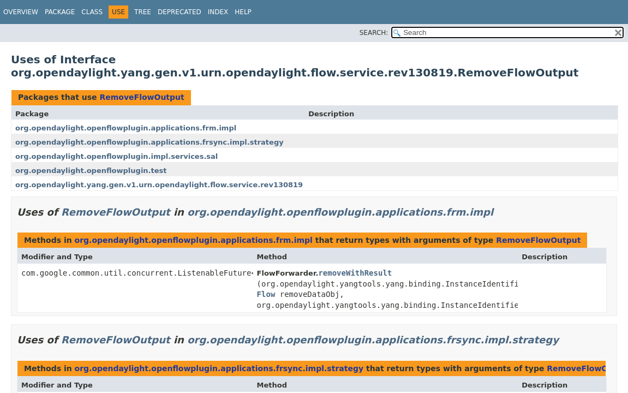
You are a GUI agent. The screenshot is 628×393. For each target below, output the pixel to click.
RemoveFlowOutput (141, 97)
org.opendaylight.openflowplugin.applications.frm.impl (125, 128)
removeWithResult (355, 273)
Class (92, 12)
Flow (266, 294)
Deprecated (179, 12)
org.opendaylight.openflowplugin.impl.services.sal (116, 156)
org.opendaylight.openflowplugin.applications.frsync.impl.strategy (149, 142)
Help (243, 12)
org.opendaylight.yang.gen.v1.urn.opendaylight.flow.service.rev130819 (159, 185)
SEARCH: (374, 33)
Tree (142, 12)
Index (218, 12)
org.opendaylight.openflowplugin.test (91, 170)
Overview (20, 12)
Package (60, 12)
